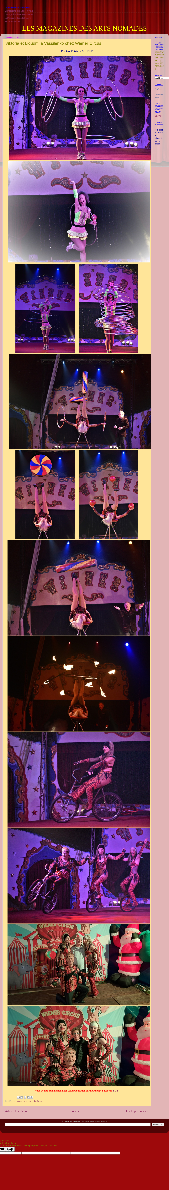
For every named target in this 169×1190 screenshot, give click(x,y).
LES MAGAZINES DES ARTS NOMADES (84, 28)
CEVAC (158, 116)
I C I (115, 1090)
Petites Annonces (12, 21)
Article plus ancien (137, 1111)
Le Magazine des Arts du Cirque (19, 11)
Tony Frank (158, 89)
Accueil (76, 1111)
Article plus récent (16, 1111)
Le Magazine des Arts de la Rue (19, 14)
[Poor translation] (10, 1149)
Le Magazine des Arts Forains (18, 18)
